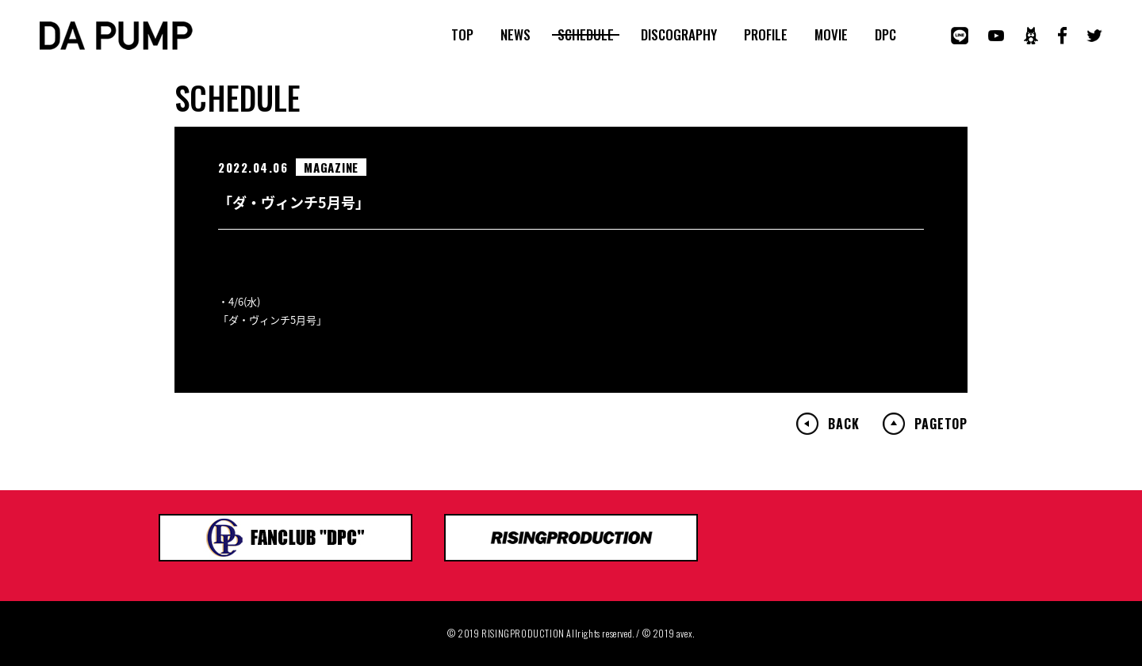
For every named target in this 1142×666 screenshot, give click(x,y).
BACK (843, 423)
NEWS (515, 35)
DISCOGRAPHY (679, 35)
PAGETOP (941, 423)
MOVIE (831, 35)
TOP (462, 35)
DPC (885, 35)
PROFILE (766, 35)
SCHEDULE (586, 35)
